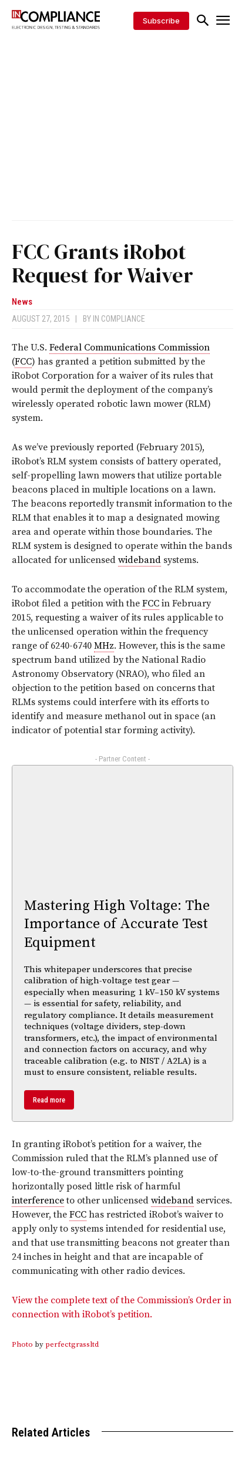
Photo (22, 1344)
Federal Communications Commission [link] (129, 347)
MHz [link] (104, 646)
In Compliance (119, 318)
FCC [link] (23, 361)
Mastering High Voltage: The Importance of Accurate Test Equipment (117, 924)
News (22, 302)
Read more (49, 1099)
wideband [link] (139, 560)
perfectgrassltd (72, 1344)
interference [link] (38, 1200)
